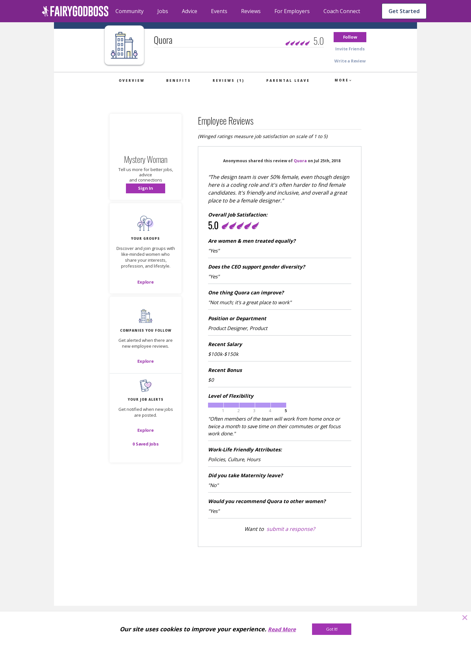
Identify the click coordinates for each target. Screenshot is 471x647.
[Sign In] (145, 188)
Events (219, 11)
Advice (189, 11)
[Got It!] (331, 629)
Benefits (178, 80)
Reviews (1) (228, 80)
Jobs (162, 11)
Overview (132, 80)
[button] (350, 37)
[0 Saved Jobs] (145, 444)
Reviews (251, 11)
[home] (75, 11)
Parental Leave (288, 80)
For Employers (292, 11)
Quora (300, 161)
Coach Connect (341, 11)
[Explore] (145, 282)
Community (129, 11)
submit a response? (291, 529)
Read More (282, 629)
